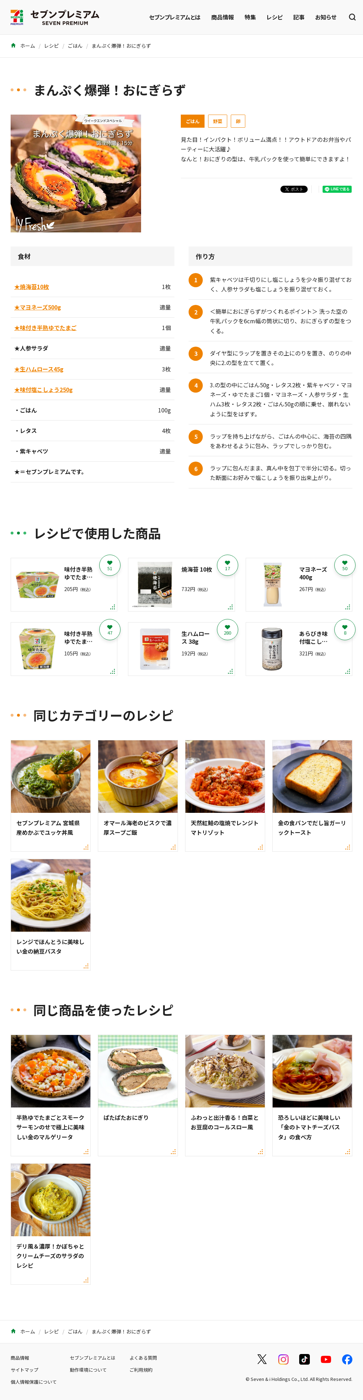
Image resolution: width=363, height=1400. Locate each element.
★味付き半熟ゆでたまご (45, 327)
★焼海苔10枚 (31, 286)
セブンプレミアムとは (175, 17)
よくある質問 (143, 1357)
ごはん (75, 45)
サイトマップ (24, 1369)
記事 (299, 17)
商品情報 (222, 17)
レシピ (275, 17)
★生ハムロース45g (38, 369)
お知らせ (325, 17)
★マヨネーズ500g (37, 307)
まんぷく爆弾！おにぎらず (121, 45)
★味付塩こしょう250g (43, 389)
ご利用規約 (140, 1369)
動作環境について (88, 1369)
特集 (250, 17)
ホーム (23, 45)
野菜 (217, 121)
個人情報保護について (34, 1381)
